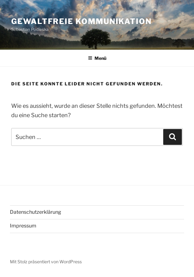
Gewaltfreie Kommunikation (81, 21)
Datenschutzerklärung (35, 212)
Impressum (23, 226)
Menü (97, 58)
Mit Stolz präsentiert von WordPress (46, 261)
